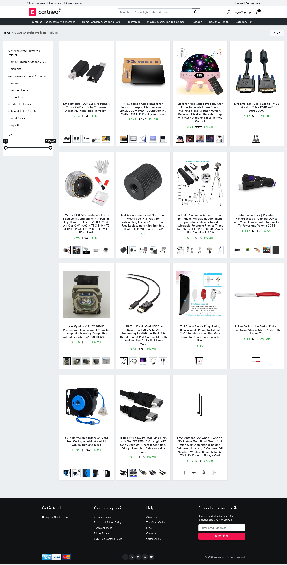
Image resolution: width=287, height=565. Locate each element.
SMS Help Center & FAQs (108, 540)
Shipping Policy (102, 518)
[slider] (6, 148)
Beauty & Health (219, 21)
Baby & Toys (15, 97)
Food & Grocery (18, 118)
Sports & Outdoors (19, 104)
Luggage (196, 21)
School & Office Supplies (23, 111)
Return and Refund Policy (107, 523)
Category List (245, 21)
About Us (151, 518)
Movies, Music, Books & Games (165, 21)
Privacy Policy (101, 534)
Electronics (133, 21)
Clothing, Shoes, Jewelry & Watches (53, 21)
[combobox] (277, 33)
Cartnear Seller (154, 540)
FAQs (149, 529)
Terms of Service (103, 529)
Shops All (14, 125)
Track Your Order (155, 523)
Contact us (152, 534)
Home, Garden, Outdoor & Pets (101, 21)
